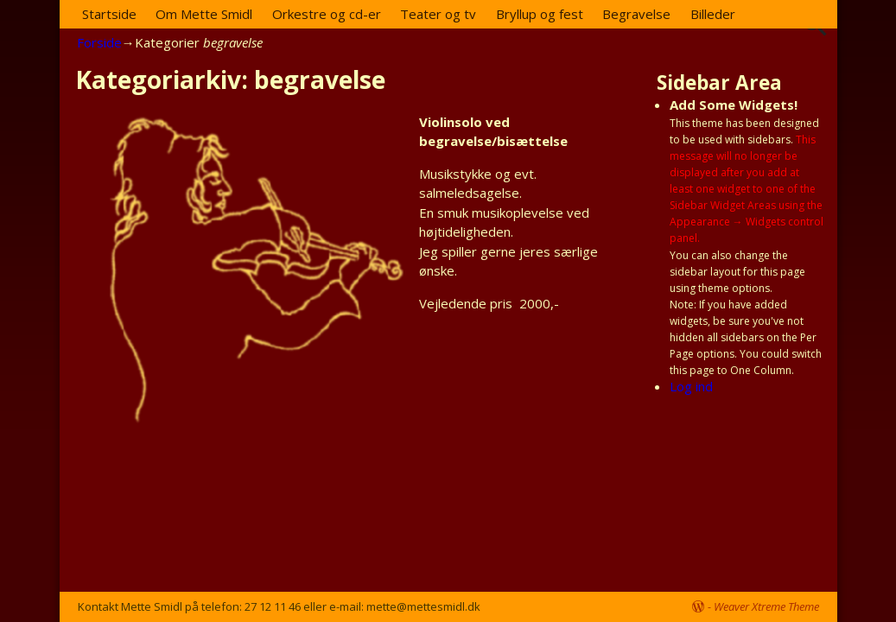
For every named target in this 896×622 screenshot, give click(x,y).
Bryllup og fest (539, 13)
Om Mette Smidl (204, 13)
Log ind (691, 386)
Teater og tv (438, 13)
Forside (99, 42)
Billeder (712, 13)
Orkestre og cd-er (326, 13)
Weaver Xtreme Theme (766, 606)
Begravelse (636, 13)
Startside (109, 13)
